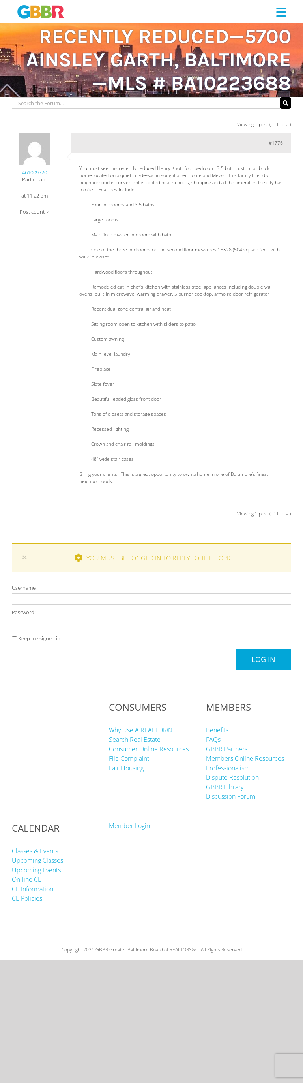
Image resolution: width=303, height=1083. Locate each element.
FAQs (213, 739)
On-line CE (26, 879)
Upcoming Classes (37, 860)
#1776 (276, 143)
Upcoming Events (36, 870)
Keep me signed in (39, 638)
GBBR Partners (226, 749)
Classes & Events (35, 851)
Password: (24, 612)
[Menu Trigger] (281, 12)
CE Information (32, 889)
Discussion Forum (230, 796)
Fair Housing (126, 768)
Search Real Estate (135, 739)
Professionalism (228, 768)
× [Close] (24, 557)
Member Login (129, 825)
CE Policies (27, 898)
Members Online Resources (245, 758)
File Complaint (129, 758)
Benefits (217, 730)
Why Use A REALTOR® (140, 730)
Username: (24, 587)
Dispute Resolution (232, 777)
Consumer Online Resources (149, 749)
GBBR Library (224, 787)
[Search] (285, 103)
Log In (263, 659)
